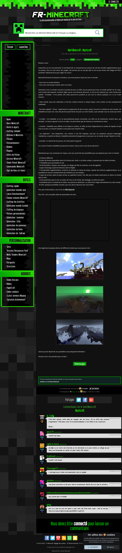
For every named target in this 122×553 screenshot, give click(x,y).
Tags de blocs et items (16, 111)
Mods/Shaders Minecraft (16, 195)
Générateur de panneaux (16, 166)
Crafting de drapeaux (15, 150)
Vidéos (9, 225)
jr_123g (50, 415)
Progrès (10, 92)
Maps (9, 199)
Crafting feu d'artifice (15, 142)
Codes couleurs (13, 232)
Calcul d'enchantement (16, 135)
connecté (80, 523)
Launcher (23, 47)
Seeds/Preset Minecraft (16, 103)
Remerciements (73, 543)
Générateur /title (13, 162)
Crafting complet (13, 72)
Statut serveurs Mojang (16, 236)
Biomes (9, 88)
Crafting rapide (13, 127)
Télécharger (79, 364)
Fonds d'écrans (13, 221)
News (9, 60)
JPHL (49, 504)
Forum (10, 47)
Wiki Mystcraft (69, 190)
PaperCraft (11, 228)
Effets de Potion (13, 95)
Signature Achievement (16, 240)
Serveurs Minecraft (65, 551)
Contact (83, 543)
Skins (9, 187)
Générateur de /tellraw (16, 174)
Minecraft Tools (56, 551)
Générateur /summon (15, 158)
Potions (10, 80)
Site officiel (95, 388)
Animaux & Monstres (15, 76)
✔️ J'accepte (93, 547)
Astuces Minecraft (14, 99)
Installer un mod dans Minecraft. (49, 381)
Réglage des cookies (60, 543)
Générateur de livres (15, 170)
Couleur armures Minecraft (17, 139)
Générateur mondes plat (16, 131)
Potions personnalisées (16, 154)
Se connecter (113, 1)
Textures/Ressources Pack (17, 191)
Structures (11, 207)
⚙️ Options (110, 547)
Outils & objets (13, 68)
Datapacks (11, 203)
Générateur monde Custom (17, 146)
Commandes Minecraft (16, 107)
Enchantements (13, 84)
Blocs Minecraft (13, 64)
